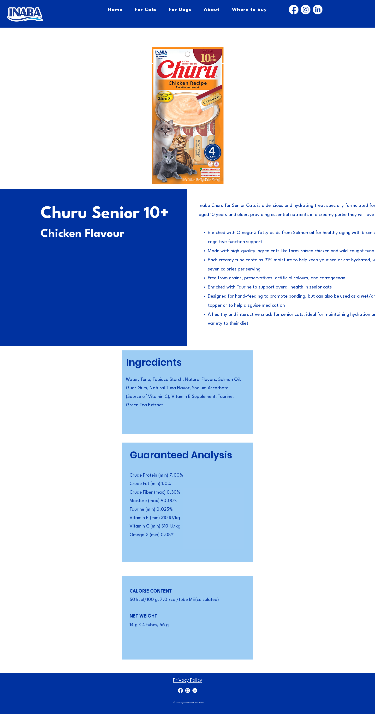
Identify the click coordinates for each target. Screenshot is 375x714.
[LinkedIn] (317, 9)
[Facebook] (293, 9)
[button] (187, 115)
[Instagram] (305, 9)
